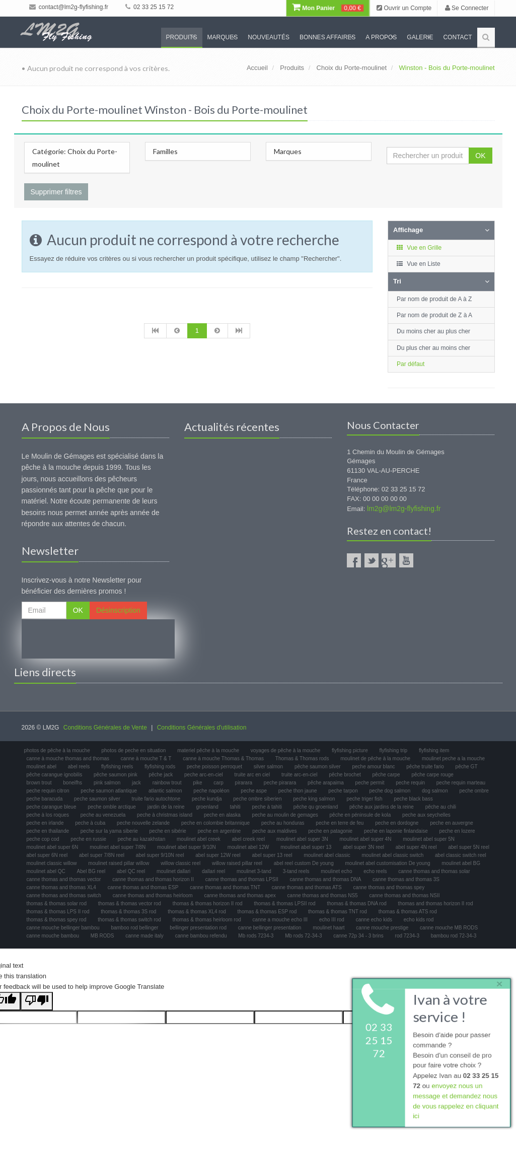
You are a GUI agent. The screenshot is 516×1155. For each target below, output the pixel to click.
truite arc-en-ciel (299, 774)
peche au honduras (283, 823)
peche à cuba (90, 823)
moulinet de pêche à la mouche (375, 758)
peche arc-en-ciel (203, 774)
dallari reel (213, 871)
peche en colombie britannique (215, 823)
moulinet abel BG (460, 863)
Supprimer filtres (56, 192)
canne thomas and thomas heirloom (153, 895)
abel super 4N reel (416, 847)
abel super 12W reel (218, 855)
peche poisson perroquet (214, 766)
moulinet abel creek (198, 839)
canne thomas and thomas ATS (307, 887)
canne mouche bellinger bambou (63, 927)
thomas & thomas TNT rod (337, 911)
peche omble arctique (112, 807)
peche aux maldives (274, 831)
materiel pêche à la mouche (208, 750)
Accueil (257, 67)
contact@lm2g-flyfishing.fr (69, 7)
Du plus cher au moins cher (433, 347)
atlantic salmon (165, 790)
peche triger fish (364, 799)
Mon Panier (327, 8)
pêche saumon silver (317, 766)
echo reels (375, 871)
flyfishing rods (159, 766)
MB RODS (102, 936)
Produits (181, 37)
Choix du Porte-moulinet (352, 67)
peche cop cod (43, 839)
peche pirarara (280, 782)
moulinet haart (328, 927)
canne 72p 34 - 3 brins (358, 936)
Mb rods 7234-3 (255, 936)
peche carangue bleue (52, 807)
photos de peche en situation (134, 750)
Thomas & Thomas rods (302, 758)
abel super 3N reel (363, 847)
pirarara (243, 782)
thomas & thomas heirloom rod (207, 919)
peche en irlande (45, 823)
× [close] (497, 981)
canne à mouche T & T (146, 758)
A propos (381, 37)
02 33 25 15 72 (149, 7)
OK (480, 156)
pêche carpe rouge (432, 774)
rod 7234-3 (407, 936)
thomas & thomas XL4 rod (197, 911)
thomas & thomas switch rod (129, 919)
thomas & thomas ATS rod (408, 911)
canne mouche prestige (382, 927)
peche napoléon (211, 790)
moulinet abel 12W (248, 847)
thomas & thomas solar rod (57, 903)
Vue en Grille (418, 247)
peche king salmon (314, 799)
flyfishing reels (117, 766)
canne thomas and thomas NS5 (322, 895)
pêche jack (161, 774)
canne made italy (144, 936)
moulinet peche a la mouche (453, 758)
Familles (165, 151)
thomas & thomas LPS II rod (58, 911)
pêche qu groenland (315, 807)
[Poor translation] (37, 1001)
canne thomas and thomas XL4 (61, 887)
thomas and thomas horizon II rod (435, 903)
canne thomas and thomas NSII (404, 895)
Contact (457, 37)
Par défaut (410, 364)
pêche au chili (440, 807)
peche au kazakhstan (142, 839)
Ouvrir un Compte (404, 8)
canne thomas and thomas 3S (406, 879)
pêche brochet (344, 774)
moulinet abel (41, 766)
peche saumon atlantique (109, 790)
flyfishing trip (394, 750)
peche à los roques (48, 815)
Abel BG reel (91, 871)
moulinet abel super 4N (366, 839)
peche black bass (413, 799)
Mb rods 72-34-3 (303, 936)
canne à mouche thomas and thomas (68, 758)
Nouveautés (268, 37)
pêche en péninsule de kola (360, 815)
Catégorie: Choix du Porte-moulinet (74, 157)
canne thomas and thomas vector (64, 879)
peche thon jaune (297, 790)
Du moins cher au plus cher (433, 331)
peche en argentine (219, 831)
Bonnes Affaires (327, 37)
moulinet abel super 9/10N (186, 847)
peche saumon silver (97, 799)
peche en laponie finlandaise (396, 831)
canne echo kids (374, 919)
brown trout (39, 782)
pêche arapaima (326, 782)
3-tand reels (296, 871)
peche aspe (254, 790)
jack (136, 782)
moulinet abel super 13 (305, 847)
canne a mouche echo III (280, 919)
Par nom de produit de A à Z (434, 299)
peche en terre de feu (339, 823)
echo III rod (331, 919)
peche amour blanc (373, 766)
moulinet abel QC (46, 871)
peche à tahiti (267, 807)
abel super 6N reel (47, 855)
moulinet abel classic (327, 855)
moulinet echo (336, 871)
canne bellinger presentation (270, 927)
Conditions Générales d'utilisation (202, 727)
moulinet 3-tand (254, 871)
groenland (207, 807)
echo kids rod (418, 919)
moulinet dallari (173, 871)
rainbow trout (167, 782)
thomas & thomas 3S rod (128, 911)
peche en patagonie (330, 831)
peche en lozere (457, 831)
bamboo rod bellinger (134, 927)
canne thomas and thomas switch (64, 895)
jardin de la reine (166, 807)
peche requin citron (48, 790)
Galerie (420, 37)
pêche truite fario (425, 766)
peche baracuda (45, 799)
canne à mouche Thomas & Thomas (223, 758)
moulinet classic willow (52, 863)
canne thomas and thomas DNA (325, 879)
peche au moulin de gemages (285, 815)
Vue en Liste (418, 263)
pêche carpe (386, 774)
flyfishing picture (350, 750)
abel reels (79, 766)
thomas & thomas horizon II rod (208, 903)
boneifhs (72, 782)
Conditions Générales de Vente (105, 727)
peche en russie (88, 839)
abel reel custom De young (304, 863)
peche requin (410, 782)
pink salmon (107, 782)
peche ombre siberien (257, 799)
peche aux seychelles (426, 815)
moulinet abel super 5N (429, 839)
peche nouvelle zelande (143, 823)
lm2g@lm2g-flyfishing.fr (403, 508)
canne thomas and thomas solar (434, 871)
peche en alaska (222, 815)
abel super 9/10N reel (160, 855)
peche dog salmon (390, 790)
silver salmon (268, 766)
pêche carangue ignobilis (55, 774)
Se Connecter (467, 8)
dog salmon (435, 790)
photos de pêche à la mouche (57, 750)
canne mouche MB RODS (449, 927)
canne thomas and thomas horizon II (153, 879)
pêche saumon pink (115, 774)
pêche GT (467, 766)
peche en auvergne (451, 823)
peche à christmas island (164, 815)
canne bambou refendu (201, 936)
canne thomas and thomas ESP (143, 887)
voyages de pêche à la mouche (285, 750)
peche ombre (474, 790)
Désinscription (118, 610)
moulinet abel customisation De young (387, 863)
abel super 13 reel (272, 855)
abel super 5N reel (468, 847)
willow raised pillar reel (237, 863)
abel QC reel (131, 871)
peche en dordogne (396, 823)
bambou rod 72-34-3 (454, 936)
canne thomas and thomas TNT (225, 887)
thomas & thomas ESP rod (267, 911)
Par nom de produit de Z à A (434, 315)
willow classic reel (180, 863)
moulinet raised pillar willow (118, 863)
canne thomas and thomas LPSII (241, 879)
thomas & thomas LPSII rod (284, 903)
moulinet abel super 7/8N (117, 847)
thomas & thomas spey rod (57, 919)
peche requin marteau (460, 782)
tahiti (235, 807)
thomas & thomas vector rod (129, 903)
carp (218, 782)
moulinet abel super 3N (302, 839)
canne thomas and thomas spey (388, 887)
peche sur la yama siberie (109, 831)
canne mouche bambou (53, 936)
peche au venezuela (103, 815)
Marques (222, 37)
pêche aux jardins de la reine (381, 807)
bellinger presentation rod (198, 927)
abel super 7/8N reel (101, 855)
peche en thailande (48, 831)
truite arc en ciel (252, 774)
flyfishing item (434, 750)
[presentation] (98, 639)
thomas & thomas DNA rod (356, 903)
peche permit (370, 782)
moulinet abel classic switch (392, 855)
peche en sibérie (168, 831)
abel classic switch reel (460, 855)
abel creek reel (248, 839)
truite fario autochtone (156, 799)
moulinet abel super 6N (53, 847)
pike (197, 782)
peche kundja (207, 799)
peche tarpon (342, 790)
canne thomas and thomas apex (239, 895)
